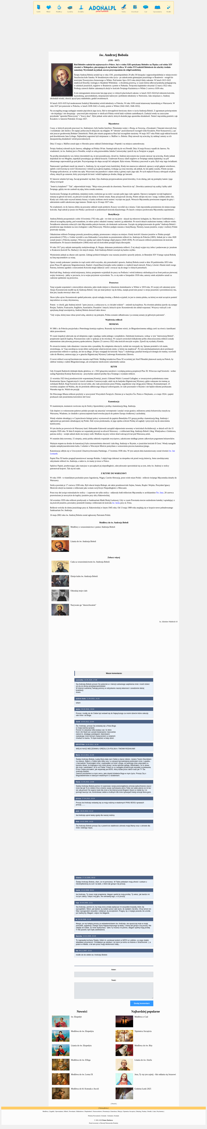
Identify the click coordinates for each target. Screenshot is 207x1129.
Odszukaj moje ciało (79, 591)
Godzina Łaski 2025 (143, 1091)
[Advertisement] (103, 33)
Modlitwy (45, 1114)
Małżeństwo (80, 1114)
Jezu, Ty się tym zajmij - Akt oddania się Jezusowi (155, 1077)
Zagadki (51, 1114)
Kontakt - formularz (107, 1118)
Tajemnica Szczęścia (143, 1034)
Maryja (120, 1114)
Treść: (113, 980)
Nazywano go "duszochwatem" (83, 605)
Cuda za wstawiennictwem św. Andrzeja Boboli (90, 562)
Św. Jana (159, 493)
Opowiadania (59, 1114)
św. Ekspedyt (76, 1019)
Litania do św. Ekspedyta (81, 1048)
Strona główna (103, 1110)
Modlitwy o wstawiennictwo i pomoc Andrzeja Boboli (93, 527)
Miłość (66, 1114)
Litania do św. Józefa (143, 1063)
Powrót (114, 1106)
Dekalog (138, 1114)
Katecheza (114, 1114)
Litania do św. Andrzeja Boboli (83, 541)
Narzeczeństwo (97, 1114)
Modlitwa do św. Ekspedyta (82, 1034)
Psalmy (144, 1114)
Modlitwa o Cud (141, 1019)
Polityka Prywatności (94, 1118)
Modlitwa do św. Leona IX (82, 1077)
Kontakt (116, 1118)
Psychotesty (160, 1114)
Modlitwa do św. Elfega (81, 1063)
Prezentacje (106, 1114)
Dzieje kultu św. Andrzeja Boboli (84, 576)
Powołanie (72, 1114)
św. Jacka (116, 503)
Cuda (154, 1114)
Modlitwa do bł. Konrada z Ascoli (85, 1091)
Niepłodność (88, 1114)
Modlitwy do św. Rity (143, 1048)
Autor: (113, 969)
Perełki (149, 1114)
